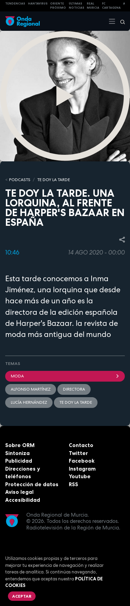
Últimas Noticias (76, 6)
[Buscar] (120, 21)
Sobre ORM (20, 445)
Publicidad (18, 460)
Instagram (82, 468)
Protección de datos (31, 484)
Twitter (78, 453)
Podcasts (19, 179)
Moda (65, 376)
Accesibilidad (22, 500)
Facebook (81, 460)
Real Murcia (93, 6)
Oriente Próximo (58, 6)
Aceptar (21, 596)
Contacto (81, 445)
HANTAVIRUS (38, 3)
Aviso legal (19, 492)
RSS (73, 484)
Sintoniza (17, 453)
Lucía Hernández (29, 402)
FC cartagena (111, 6)
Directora (74, 389)
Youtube (80, 476)
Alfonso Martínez (30, 389)
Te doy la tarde (53, 179)
